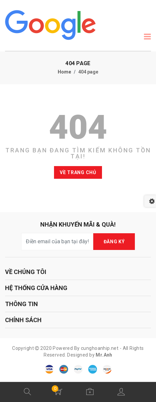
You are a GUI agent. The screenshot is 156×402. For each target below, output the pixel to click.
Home (64, 72)
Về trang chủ (78, 172)
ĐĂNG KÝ (114, 241)
